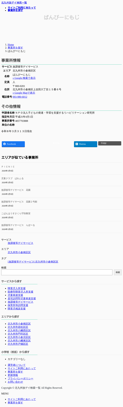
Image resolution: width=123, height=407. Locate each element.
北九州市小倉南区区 (19, 252)
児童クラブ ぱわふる (12, 178)
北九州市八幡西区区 (19, 330)
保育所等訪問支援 (18, 305)
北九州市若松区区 (18, 327)
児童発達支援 (15, 295)
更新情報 (13, 375)
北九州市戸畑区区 (18, 344)
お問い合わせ (15, 381)
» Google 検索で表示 (24, 78)
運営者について (17, 365)
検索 (3, 267)
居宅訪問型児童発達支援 (22, 298)
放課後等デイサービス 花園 (15, 190)
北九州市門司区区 (18, 333)
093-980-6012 (20, 96)
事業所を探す (15, 371)
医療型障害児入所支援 (20, 291)
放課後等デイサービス (20, 243)
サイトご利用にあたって (22, 368)
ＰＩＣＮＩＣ (8, 166)
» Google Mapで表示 (24, 92)
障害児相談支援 (17, 308)
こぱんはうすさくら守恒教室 (15, 213)
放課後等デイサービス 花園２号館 (19, 202)
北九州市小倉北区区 (19, 337)
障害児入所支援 (17, 288)
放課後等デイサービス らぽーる (18, 225)
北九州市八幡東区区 (19, 340)
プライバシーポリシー (20, 378)
